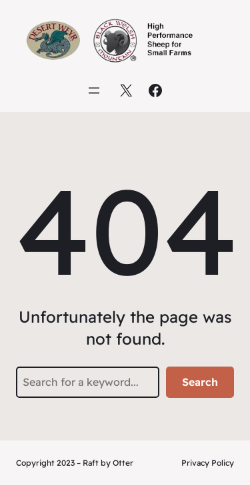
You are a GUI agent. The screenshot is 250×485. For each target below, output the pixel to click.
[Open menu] (94, 90)
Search (200, 382)
